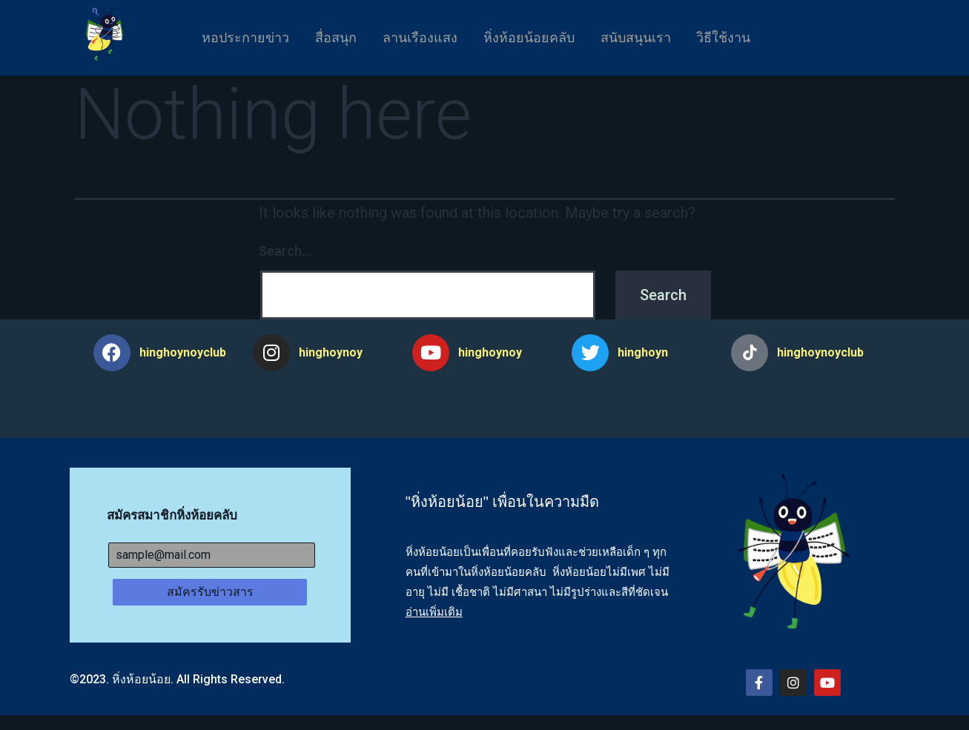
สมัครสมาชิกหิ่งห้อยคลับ (172, 515)
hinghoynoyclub (182, 352)
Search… (285, 251)
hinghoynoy (331, 352)
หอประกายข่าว (236, 37)
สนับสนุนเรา (641, 37)
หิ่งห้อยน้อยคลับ (530, 37)
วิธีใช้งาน (733, 37)
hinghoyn (643, 352)
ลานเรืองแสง (417, 37)
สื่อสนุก (330, 37)
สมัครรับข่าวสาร (210, 592)
